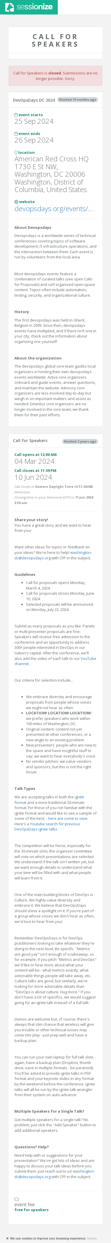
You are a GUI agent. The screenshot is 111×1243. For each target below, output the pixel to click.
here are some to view (67, 818)
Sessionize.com (29, 7)
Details (92, 1238)
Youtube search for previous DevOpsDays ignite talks (47, 826)
